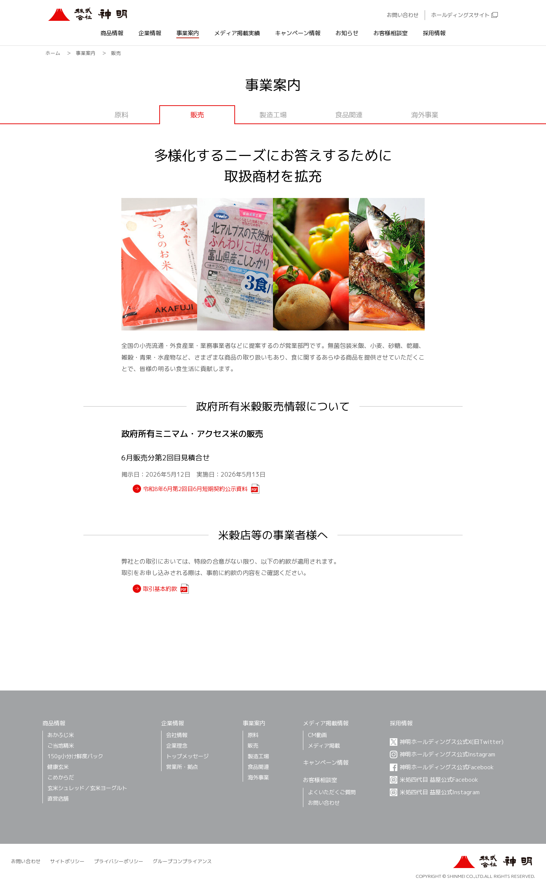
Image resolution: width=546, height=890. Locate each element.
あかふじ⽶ (60, 735)
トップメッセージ (187, 756)
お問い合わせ (403, 15)
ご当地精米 (60, 746)
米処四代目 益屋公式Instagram (440, 792)
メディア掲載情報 (325, 723)
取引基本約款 (160, 589)
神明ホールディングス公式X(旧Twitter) (452, 742)
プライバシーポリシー (118, 861)
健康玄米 (58, 767)
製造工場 (273, 115)
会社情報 (176, 735)
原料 (121, 115)
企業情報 (149, 33)
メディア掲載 (324, 746)
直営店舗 (58, 799)
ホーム (53, 53)
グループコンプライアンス (182, 861)
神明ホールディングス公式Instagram (447, 754)
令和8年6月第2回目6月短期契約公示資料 (195, 489)
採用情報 (434, 33)
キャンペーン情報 (297, 33)
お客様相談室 (390, 33)
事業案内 (187, 33)
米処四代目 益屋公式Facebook (439, 780)
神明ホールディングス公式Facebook (447, 767)
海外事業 (424, 115)
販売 (253, 746)
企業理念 (176, 746)
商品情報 (111, 33)
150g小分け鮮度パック (75, 756)
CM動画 (317, 735)
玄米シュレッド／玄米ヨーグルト (87, 788)
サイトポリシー (67, 861)
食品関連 (348, 115)
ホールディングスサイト (460, 15)
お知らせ (347, 33)
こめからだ (60, 777)
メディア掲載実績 (237, 33)
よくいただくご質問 (332, 792)
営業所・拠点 (182, 767)
